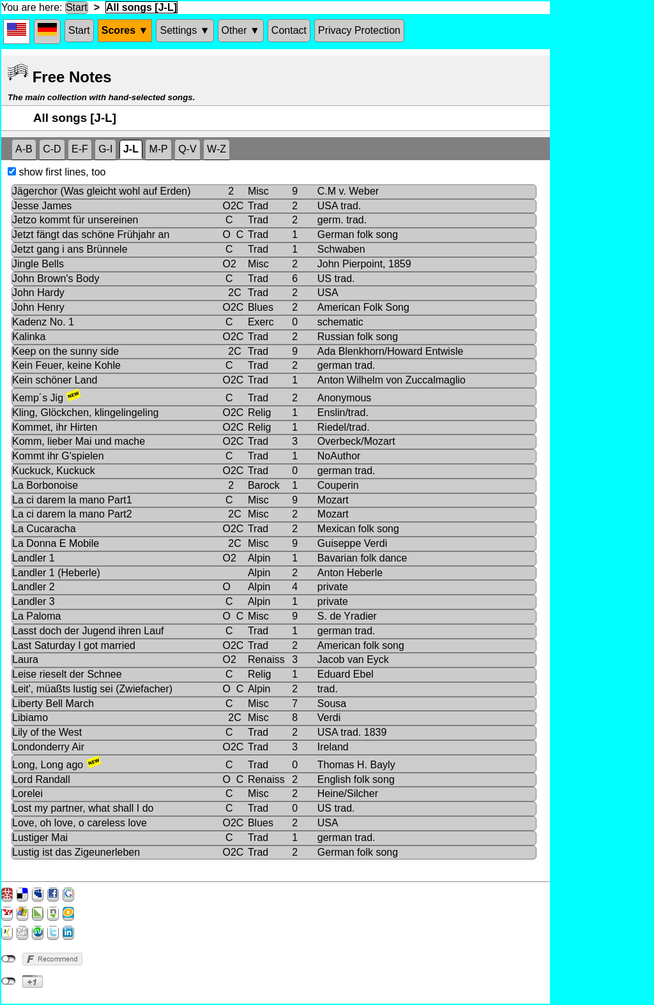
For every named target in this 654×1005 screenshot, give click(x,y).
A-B (24, 149)
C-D (52, 149)
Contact (289, 30)
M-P (158, 149)
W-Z (216, 149)
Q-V (187, 149)
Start (76, 7)
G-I (105, 149)
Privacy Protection (359, 30)
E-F (80, 149)
